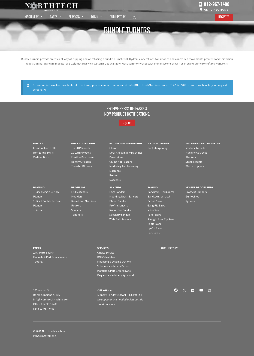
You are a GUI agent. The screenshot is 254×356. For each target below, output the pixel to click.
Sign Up (127, 122)
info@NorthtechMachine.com (147, 85)
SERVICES (103, 248)
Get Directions (216, 9)
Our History (118, 17)
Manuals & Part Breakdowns (50, 257)
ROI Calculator (106, 257)
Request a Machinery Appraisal (115, 275)
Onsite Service (105, 252)
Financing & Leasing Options (114, 261)
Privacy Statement (44, 335)
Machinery (32, 17)
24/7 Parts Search (43, 252)
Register (223, 17)
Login (94, 17)
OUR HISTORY (169, 248)
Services (74, 17)
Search (135, 17)
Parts (53, 17)
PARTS (37, 248)
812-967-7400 (216, 4)
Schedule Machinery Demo (113, 266)
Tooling (38, 261)
